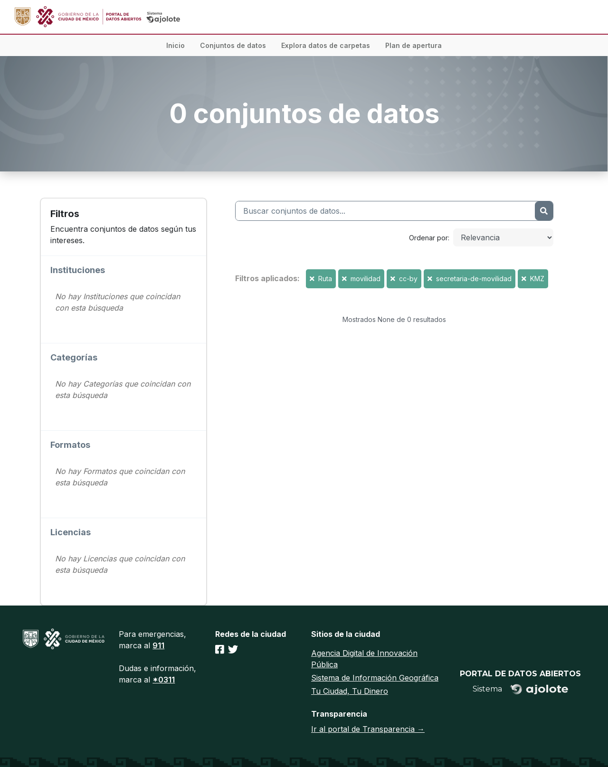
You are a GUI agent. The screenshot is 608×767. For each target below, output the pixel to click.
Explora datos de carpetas (325, 45)
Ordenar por (428, 238)
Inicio (175, 45)
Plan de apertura (413, 45)
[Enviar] (544, 210)
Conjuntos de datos (233, 45)
